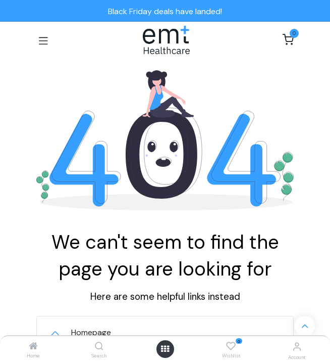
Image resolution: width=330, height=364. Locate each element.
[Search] (99, 346)
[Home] (33, 346)
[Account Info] (297, 346)
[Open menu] (165, 349)
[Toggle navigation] (43, 40)
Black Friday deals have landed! (165, 11)
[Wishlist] (231, 346)
